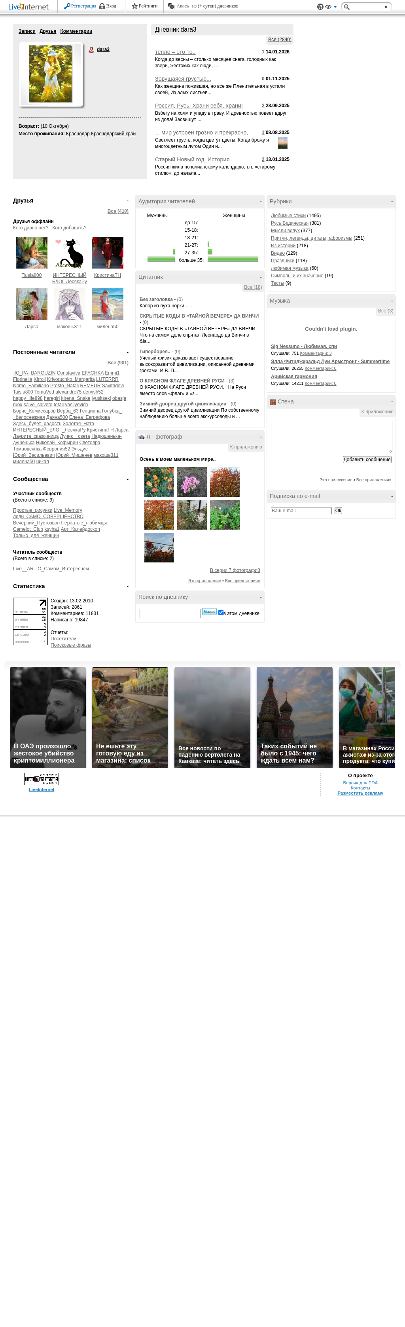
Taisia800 (32, 275)
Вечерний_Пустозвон (36, 523)
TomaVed (44, 392)
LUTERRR (107, 379)
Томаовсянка (27, 449)
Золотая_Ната (79, 423)
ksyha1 (51, 529)
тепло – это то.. (175, 52)
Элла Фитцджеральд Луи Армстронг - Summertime (330, 361)
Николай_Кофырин (57, 442)
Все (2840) (279, 39)
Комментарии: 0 (321, 368)
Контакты (360, 788)
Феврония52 (56, 449)
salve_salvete (38, 404)
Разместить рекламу (360, 793)
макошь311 (69, 326)
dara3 (92, 50)
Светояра (89, 442)
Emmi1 (112, 373)
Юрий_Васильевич (34, 455)
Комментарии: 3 (316, 353)
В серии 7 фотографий (235, 570)
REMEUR (90, 385)
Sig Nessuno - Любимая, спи (304, 346)
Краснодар (78, 133)
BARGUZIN (43, 373)
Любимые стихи (288, 215)
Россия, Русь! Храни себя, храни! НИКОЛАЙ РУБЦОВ (199, 108)
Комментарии (76, 31)
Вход (111, 6)
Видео (278, 253)
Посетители (63, 639)
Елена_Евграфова (89, 417)
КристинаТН (107, 275)
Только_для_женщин (36, 535)
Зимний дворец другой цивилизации (184, 404)
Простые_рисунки (32, 510)
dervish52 (93, 392)
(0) (180, 299)
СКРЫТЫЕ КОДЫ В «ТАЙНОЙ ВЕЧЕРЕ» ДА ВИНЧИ (199, 316)
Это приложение (204, 580)
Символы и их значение (297, 275)
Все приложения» (242, 580)
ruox (17, 404)
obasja (119, 398)
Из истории (283, 245)
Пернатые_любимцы (84, 523)
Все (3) (386, 311)
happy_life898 (28, 398)
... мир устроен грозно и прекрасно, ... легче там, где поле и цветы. (201, 135)
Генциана (90, 411)
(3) (232, 381)
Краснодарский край (113, 133)
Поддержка (320, 7)
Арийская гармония (294, 376)
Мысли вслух (285, 230)
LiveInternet (30, 7)
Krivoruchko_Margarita (71, 379)
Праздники (282, 260)
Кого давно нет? (31, 228)
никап (42, 461)
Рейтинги (148, 6)
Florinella (22, 379)
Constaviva (68, 373)
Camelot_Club (28, 529)
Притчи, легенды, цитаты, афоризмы (311, 238)
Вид (331, 8)
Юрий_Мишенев (74, 455)
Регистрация (84, 6)
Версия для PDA (360, 782)
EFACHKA (92, 373)
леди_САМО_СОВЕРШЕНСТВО (48, 516)
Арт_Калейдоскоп (80, 529)
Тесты (277, 283)
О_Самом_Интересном (63, 569)
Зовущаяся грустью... (183, 79)
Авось (182, 6)
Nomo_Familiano (31, 385)
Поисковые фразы (71, 645)
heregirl (52, 398)
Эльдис (80, 449)
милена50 (107, 326)
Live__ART (24, 569)
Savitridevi (113, 385)
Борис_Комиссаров (34, 411)
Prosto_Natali (64, 385)
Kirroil (40, 379)
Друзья (48, 31)
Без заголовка (156, 299)
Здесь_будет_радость (37, 423)
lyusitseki (101, 398)
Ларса (31, 326)
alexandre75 (68, 392)
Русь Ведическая (289, 223)
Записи (27, 31)
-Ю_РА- (21, 373)
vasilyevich (76, 404)
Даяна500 (57, 417)
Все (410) (118, 211)
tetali (59, 404)
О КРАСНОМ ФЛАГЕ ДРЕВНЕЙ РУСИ (183, 381)
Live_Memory (68, 510)
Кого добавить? (70, 228)
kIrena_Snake (75, 398)
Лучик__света (75, 436)
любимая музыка (289, 268)
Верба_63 (68, 411)
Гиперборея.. (155, 351)
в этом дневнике (241, 613)
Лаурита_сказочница (36, 436)
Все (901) (118, 362)
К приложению (246, 447)
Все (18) (253, 287)
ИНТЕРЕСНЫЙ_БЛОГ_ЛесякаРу (49, 430)
